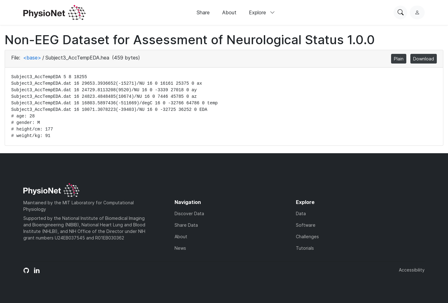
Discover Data (189, 213)
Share (203, 12)
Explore (262, 12)
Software (305, 225)
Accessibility (412, 269)
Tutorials (305, 248)
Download (423, 58)
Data (301, 213)
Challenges (307, 236)
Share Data (186, 225)
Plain (399, 58)
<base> (32, 57)
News (180, 248)
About (229, 12)
